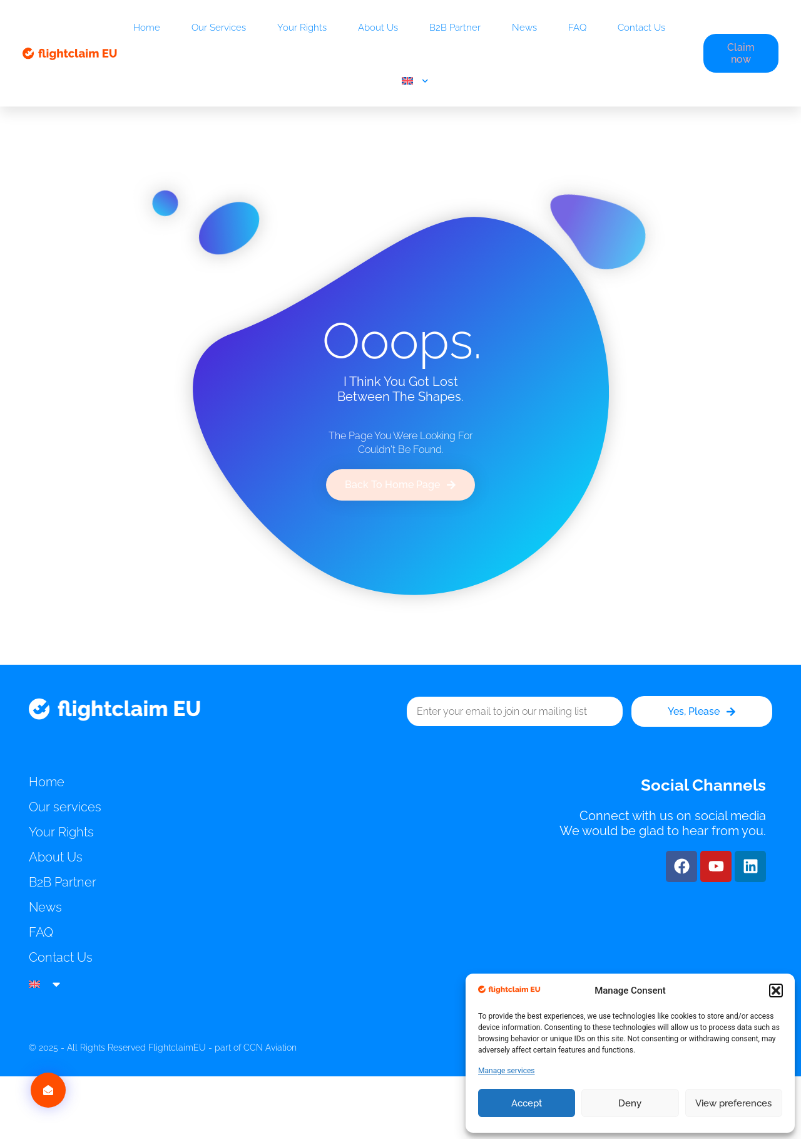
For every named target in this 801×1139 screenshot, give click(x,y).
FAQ (577, 27)
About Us (378, 27)
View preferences (733, 1103)
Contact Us (641, 27)
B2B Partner (455, 27)
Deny (629, 1103)
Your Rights (302, 27)
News (524, 27)
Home (146, 27)
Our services (218, 27)
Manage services (506, 1070)
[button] (776, 990)
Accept (526, 1103)
